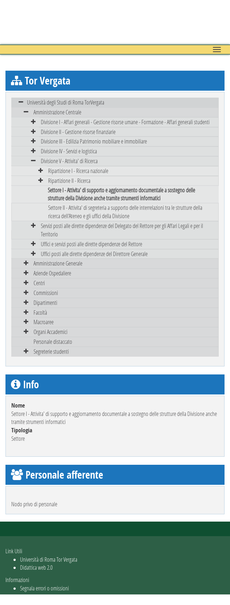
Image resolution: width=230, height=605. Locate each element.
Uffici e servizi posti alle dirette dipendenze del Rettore (91, 244)
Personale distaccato (53, 341)
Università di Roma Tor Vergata (48, 559)
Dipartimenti (45, 302)
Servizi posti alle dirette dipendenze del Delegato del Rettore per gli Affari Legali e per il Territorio (122, 230)
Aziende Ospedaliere (52, 273)
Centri (39, 283)
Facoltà (40, 312)
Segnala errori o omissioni (44, 588)
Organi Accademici (50, 331)
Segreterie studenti (51, 351)
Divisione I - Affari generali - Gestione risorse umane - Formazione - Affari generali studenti (125, 122)
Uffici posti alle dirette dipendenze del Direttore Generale (94, 254)
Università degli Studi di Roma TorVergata (65, 102)
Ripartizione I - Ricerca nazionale (78, 170)
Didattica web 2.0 (36, 567)
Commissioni (46, 292)
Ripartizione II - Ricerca (69, 180)
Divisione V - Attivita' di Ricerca (69, 161)
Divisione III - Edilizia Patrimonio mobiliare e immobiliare (94, 141)
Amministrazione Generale (58, 263)
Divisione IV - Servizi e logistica (69, 151)
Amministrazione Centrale (57, 112)
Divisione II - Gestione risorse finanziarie (78, 131)
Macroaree (44, 322)
